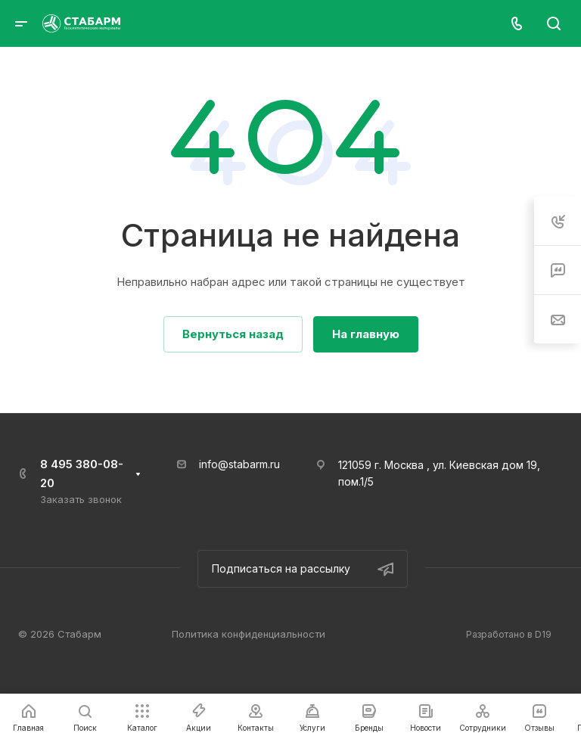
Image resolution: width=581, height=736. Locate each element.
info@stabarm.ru (239, 464)
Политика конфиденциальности (248, 634)
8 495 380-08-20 (81, 473)
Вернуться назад (233, 334)
